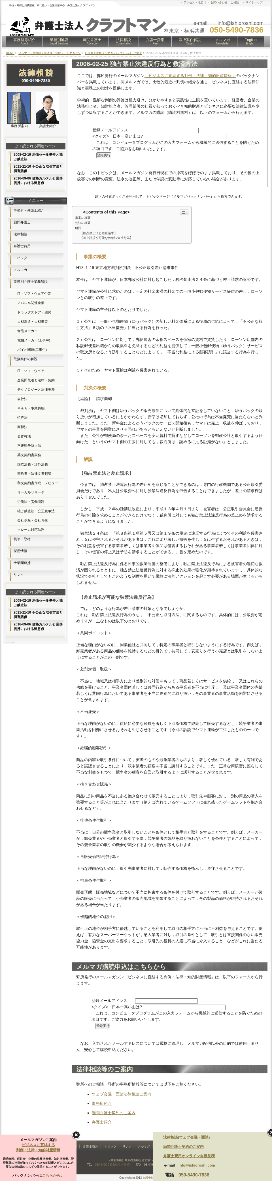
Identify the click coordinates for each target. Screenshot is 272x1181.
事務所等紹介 (24, 41)
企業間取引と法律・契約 (36, 380)
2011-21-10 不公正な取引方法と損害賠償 (38, 169)
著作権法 (24, 436)
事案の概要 (83, 217)
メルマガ (222, 41)
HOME (10, 53)
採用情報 (20, 551)
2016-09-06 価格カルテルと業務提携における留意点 (38, 180)
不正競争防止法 (29, 446)
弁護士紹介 (102, 1122)
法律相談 (124, 41)
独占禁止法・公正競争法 (36, 511)
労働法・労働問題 (30, 502)
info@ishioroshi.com (196, 1165)
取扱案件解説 (190, 41)
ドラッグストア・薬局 (34, 312)
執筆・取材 (22, 539)
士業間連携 (22, 563)
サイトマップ (254, 2)
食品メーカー (27, 331)
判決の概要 (83, 223)
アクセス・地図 (193, 2)
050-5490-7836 (193, 1175)
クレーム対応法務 (30, 530)
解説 (78, 228)
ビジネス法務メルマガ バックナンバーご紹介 (113, 53)
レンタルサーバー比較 (8, 642)
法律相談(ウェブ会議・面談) (186, 1137)
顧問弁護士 (92, 41)
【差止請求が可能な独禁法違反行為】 (106, 238)
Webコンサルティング (14, 642)
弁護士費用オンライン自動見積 (189, 1156)
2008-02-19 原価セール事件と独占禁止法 (38, 157)
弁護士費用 (155, 41)
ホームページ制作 (6, 642)
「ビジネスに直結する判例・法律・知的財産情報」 (190, 75)
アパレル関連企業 (30, 303)
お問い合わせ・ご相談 (225, 2)
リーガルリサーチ (30, 492)
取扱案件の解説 (25, 359)
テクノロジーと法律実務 (36, 390)
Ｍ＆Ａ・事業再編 (30, 408)
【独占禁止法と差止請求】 (98, 233)
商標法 (22, 427)
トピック (20, 258)
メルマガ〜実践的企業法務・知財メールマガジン (49, 53)
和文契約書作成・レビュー (37, 483)
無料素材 (12, 642)
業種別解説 (59, 41)
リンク (19, 575)
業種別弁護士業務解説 (31, 282)
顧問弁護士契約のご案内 (113, 1112)
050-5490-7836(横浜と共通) (112, 1164)
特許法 (22, 418)
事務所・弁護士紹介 (29, 210)
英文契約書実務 (29, 455)
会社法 (22, 399)
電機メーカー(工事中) (33, 340)
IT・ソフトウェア (30, 371)
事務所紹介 (102, 1103)
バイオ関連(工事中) (32, 350)
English (251, 41)
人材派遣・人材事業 (32, 322)
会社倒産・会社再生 (32, 520)
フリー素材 (11, 642)
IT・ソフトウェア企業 (34, 294)
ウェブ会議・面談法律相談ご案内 (121, 1094)
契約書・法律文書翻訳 (34, 474)
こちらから (51, 1175)
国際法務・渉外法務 (32, 464)
